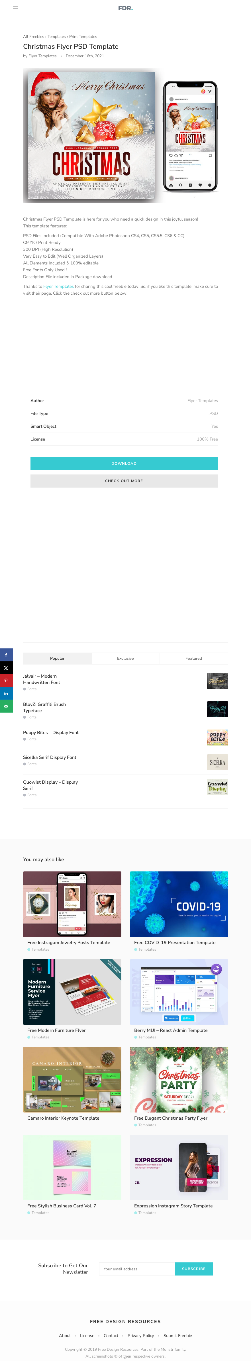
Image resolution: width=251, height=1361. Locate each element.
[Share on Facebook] (6, 655)
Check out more (124, 481)
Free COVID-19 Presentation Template (175, 943)
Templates (57, 36)
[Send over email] (6, 706)
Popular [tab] (57, 658)
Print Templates (83, 36)
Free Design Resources (125, 1322)
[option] (124, 135)
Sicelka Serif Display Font (49, 757)
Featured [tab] (193, 658)
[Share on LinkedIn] (6, 693)
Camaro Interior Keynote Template (63, 1118)
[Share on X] (6, 667)
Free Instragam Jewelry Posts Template (68, 943)
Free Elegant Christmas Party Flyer (170, 1118)
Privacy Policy (141, 1335)
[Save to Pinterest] (6, 680)
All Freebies (33, 36)
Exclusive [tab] (125, 658)
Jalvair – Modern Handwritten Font (41, 679)
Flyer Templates (58, 286)
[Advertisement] (124, 343)
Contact (111, 1335)
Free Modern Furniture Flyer (56, 1030)
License (87, 1335)
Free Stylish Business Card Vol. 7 (61, 1206)
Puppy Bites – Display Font (51, 733)
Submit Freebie (178, 1335)
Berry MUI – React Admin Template (171, 1030)
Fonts (31, 689)
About (65, 1335)
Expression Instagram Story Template (173, 1206)
